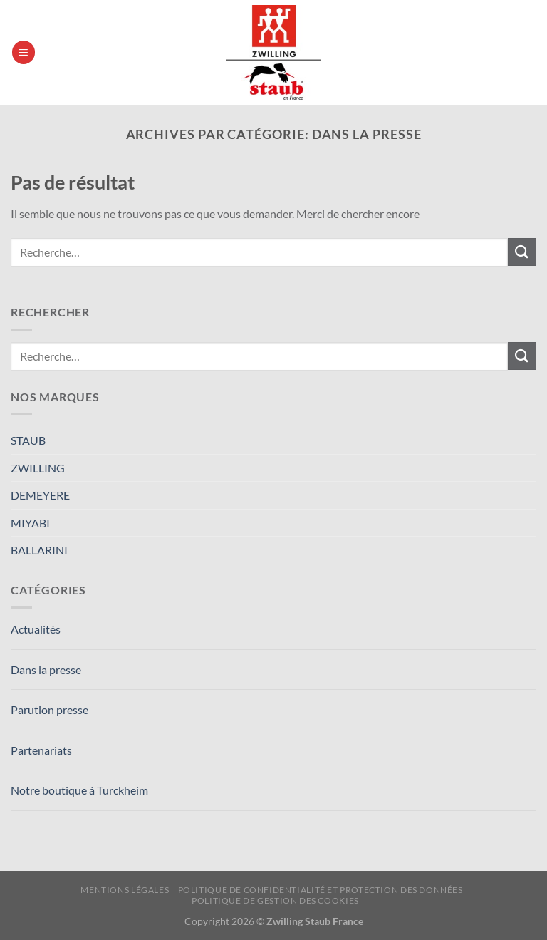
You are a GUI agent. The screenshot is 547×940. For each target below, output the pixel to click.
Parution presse (49, 709)
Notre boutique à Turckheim (79, 790)
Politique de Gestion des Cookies (275, 900)
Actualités (36, 629)
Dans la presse (46, 669)
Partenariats (41, 750)
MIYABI (30, 523)
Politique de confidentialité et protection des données (320, 889)
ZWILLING (38, 468)
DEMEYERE (40, 495)
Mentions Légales (124, 889)
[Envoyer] (522, 252)
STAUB (28, 440)
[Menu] (23, 52)
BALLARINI (39, 550)
